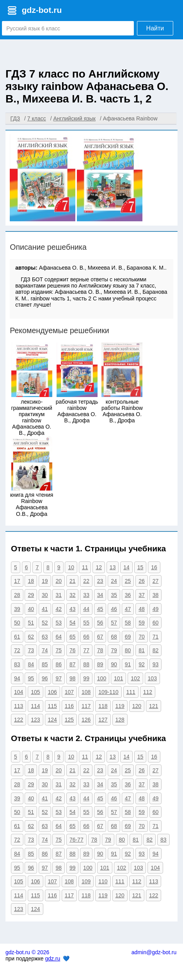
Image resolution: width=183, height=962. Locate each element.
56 (100, 623)
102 (135, 678)
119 (119, 706)
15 (140, 567)
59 (142, 623)
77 (86, 650)
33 (86, 595)
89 (100, 664)
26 (142, 581)
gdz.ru (52, 958)
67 (100, 637)
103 (152, 678)
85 (45, 664)
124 (52, 720)
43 (72, 609)
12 (99, 567)
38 (156, 595)
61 (17, 637)
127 (102, 720)
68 (114, 637)
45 (100, 609)
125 (69, 720)
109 (86, 881)
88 (86, 664)
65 (72, 637)
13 (113, 567)
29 (31, 595)
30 (45, 595)
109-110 (108, 692)
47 (128, 609)
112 (147, 692)
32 (72, 595)
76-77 (76, 840)
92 (142, 664)
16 (154, 567)
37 (142, 595)
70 (142, 637)
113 (18, 706)
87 (72, 664)
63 (45, 637)
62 (31, 637)
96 (45, 678)
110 (102, 881)
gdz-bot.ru (42, 9)
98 (72, 678)
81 (142, 650)
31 (58, 595)
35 (114, 595)
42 (58, 609)
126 (86, 720)
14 (126, 567)
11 (85, 567)
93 (156, 664)
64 (58, 637)
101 (118, 678)
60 (156, 623)
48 (142, 609)
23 (100, 581)
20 (58, 581)
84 (31, 664)
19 (45, 581)
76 (72, 650)
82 (156, 650)
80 (128, 650)
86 (58, 664)
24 (114, 581)
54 (72, 623)
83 (17, 664)
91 (128, 664)
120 (136, 706)
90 (114, 664)
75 (58, 650)
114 (35, 706)
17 (17, 581)
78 (100, 650)
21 (72, 581)
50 (17, 623)
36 (128, 595)
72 (17, 650)
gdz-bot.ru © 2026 (27, 952)
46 (114, 609)
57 (114, 623)
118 (102, 706)
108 (86, 692)
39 (17, 609)
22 (86, 581)
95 (31, 678)
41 (45, 609)
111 (130, 692)
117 (86, 706)
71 (156, 637)
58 (128, 623)
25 (128, 581)
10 (71, 567)
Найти (155, 28)
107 (69, 692)
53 (58, 623)
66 (86, 637)
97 (58, 678)
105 (35, 692)
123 (35, 720)
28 (17, 595)
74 (45, 650)
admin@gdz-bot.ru (153, 952)
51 (31, 623)
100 (101, 678)
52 (45, 623)
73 (31, 650)
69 (128, 637)
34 (100, 595)
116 (69, 706)
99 (86, 678)
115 (52, 706)
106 (52, 692)
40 (31, 609)
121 (153, 706)
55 (86, 623)
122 (18, 720)
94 (17, 678)
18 (31, 581)
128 (119, 720)
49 (156, 609)
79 (114, 650)
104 (18, 692)
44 (86, 609)
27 (156, 581)
